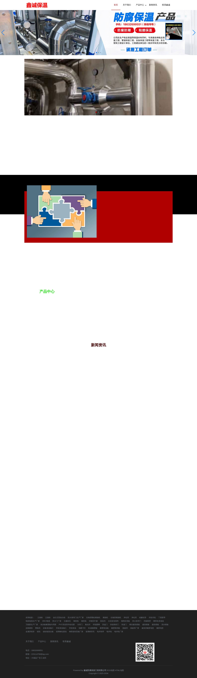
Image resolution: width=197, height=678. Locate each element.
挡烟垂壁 (147, 621)
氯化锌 (87, 625)
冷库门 (80, 625)
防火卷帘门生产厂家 (76, 617)
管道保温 (72, 628)
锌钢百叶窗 (93, 621)
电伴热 (109, 632)
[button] (194, 32)
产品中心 (140, 5)
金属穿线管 (30, 632)
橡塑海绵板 (115, 628)
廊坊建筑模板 (134, 625)
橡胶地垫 (159, 628)
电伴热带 (100, 632)
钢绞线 (76, 621)
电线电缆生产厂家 (33, 621)
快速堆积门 (114, 625)
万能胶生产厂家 (32, 625)
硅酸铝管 (142, 617)
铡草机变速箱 (158, 621)
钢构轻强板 (125, 621)
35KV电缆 (46, 621)
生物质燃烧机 (116, 617)
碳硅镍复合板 (48, 632)
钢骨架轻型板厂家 (76, 632)
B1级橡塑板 (92, 628)
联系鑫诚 (166, 5)
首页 (116, 5)
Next (161, 87)
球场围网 (96, 625)
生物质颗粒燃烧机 (93, 617)
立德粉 (40, 617)
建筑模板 (145, 625)
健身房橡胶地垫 (148, 628)
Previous (35, 87)
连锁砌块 (29, 628)
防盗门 (105, 625)
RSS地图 (110, 670)
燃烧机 (105, 617)
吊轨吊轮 (152, 617)
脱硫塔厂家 (134, 628)
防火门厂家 (57, 621)
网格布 (37, 628)
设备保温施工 (48, 628)
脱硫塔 (125, 628)
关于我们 (127, 5)
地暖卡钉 (82, 628)
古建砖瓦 (67, 621)
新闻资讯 (153, 5)
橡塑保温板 (104, 628)
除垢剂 (103, 621)
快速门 (124, 625)
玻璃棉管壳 (90, 632)
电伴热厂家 (118, 632)
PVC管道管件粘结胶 (67, 625)
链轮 (38, 632)
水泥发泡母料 (113, 621)
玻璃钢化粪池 (61, 632)
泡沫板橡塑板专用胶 (48, 625)
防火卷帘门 (136, 621)
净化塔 (126, 617)
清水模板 (164, 625)
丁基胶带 (161, 617)
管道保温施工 (61, 628)
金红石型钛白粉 (59, 617)
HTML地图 (119, 670)
